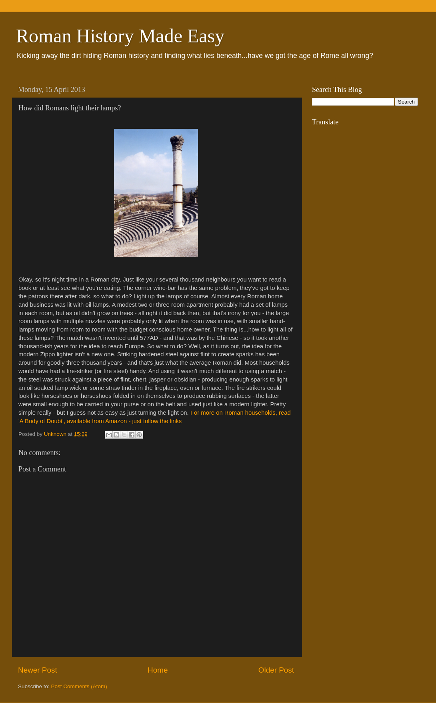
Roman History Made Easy (120, 35)
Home (158, 670)
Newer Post (37, 670)
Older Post (276, 670)
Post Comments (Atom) (79, 686)
